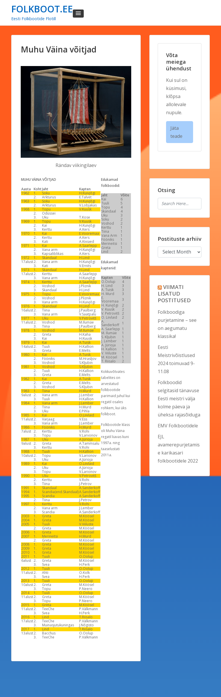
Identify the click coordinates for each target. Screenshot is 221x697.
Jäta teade (176, 132)
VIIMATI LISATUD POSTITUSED (174, 293)
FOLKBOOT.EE (42, 9)
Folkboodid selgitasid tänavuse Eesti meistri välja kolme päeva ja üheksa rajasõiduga (179, 398)
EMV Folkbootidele (178, 425)
